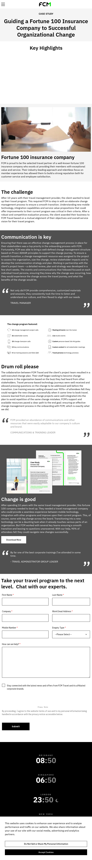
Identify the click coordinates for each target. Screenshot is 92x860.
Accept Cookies (46, 852)
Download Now (13, 539)
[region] (46, 838)
